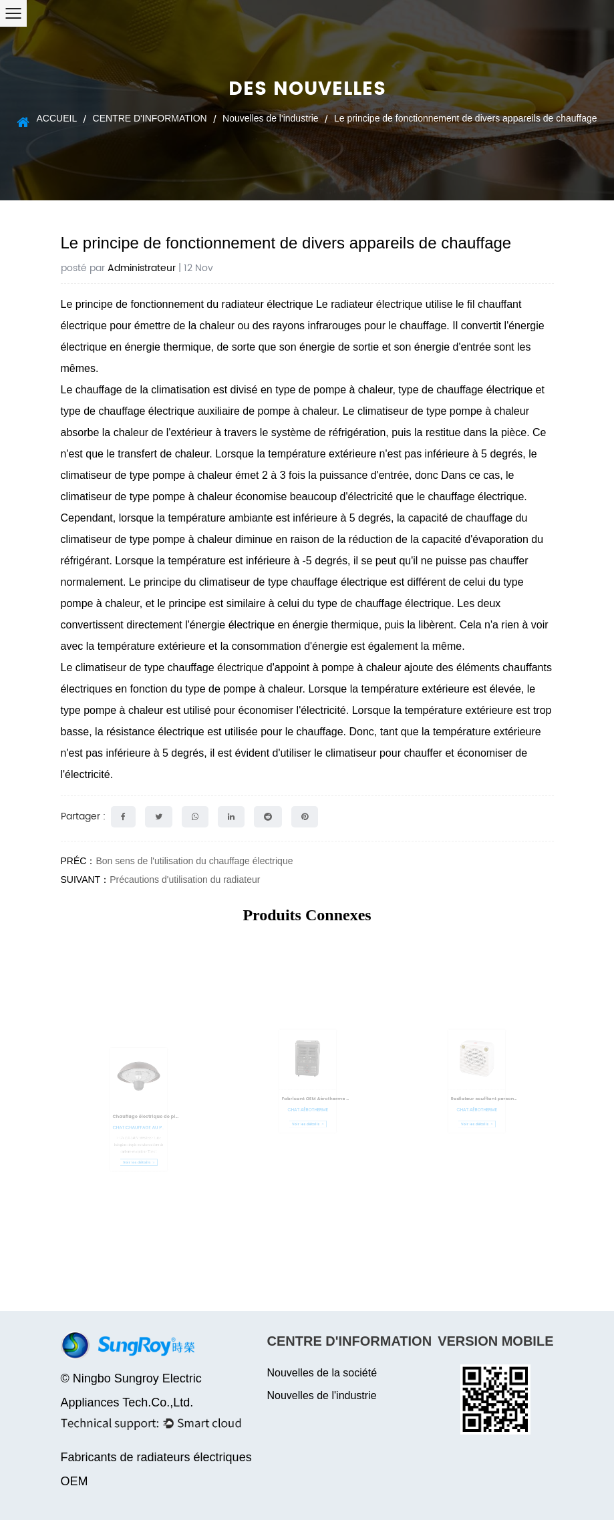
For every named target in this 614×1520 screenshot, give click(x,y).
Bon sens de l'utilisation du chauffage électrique (194, 861)
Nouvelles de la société (322, 1372)
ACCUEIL (56, 118)
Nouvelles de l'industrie (270, 118)
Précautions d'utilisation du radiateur (185, 879)
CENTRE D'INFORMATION (150, 118)
